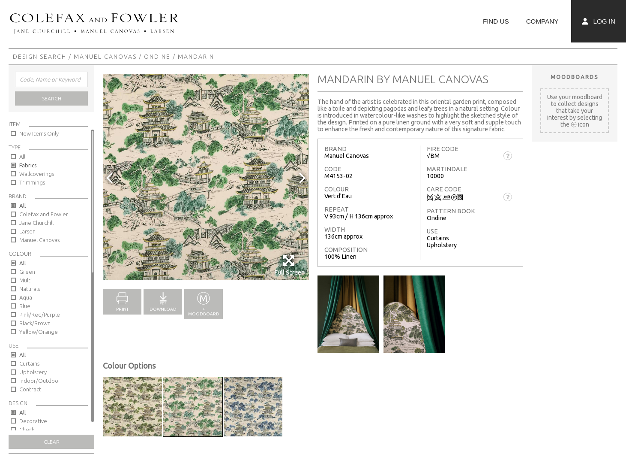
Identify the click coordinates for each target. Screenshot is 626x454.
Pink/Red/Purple (39, 315)
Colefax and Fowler (43, 214)
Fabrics (28, 165)
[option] (206, 177)
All (22, 157)
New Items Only (39, 133)
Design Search (39, 56)
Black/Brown (35, 323)
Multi (25, 280)
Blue (24, 306)
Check (26, 430)
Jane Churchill (36, 223)
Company (542, 21)
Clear (52, 442)
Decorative (33, 421)
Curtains (29, 363)
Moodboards (575, 77)
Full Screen (289, 265)
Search (51, 98)
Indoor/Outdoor (39, 381)
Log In (598, 21)
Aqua (25, 297)
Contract (30, 389)
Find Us (496, 21)
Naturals (29, 289)
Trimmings (32, 182)
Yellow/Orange (38, 332)
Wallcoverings (36, 174)
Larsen (27, 231)
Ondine (157, 56)
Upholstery (33, 372)
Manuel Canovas (105, 56)
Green (27, 272)
